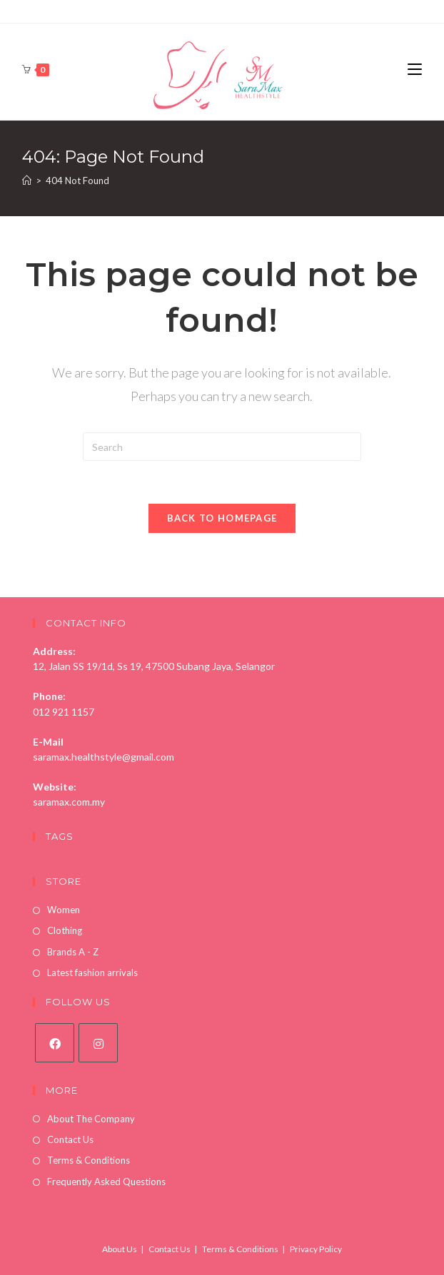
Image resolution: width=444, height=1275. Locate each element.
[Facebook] (54, 1042)
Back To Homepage (222, 518)
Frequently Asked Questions (106, 1181)
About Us (119, 1249)
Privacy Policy (316, 1249)
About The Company (91, 1118)
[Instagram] (98, 1042)
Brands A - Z (73, 951)
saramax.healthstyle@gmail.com (103, 757)
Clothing (64, 930)
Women (63, 909)
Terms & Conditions (88, 1160)
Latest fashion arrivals (92, 972)
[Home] (26, 180)
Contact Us (70, 1139)
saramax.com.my (69, 802)
